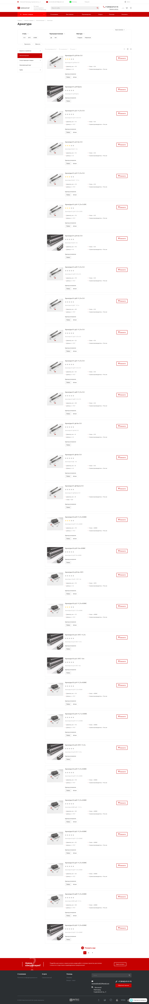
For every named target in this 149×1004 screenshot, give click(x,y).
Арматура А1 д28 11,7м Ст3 (74, 392)
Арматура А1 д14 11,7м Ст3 (74, 173)
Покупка (69, 977)
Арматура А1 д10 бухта (73, 87)
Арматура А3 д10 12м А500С (75, 548)
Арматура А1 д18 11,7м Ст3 (74, 267)
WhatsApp (73, 2)
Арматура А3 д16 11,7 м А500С (76, 714)
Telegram (86, 1)
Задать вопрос (120, 964)
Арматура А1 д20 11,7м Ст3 (74, 298)
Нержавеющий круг (25, 65)
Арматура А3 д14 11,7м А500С (76, 682)
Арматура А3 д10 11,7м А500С (76, 517)
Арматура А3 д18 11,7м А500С (76, 769)
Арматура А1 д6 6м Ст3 (73, 423)
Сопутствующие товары (30, 60)
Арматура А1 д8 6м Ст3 (73, 454)
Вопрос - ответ (71, 980)
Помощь (69, 974)
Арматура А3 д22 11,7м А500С (76, 831)
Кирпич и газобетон (30, 51)
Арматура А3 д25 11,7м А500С (76, 863)
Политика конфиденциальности (27, 977)
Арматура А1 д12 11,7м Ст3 (74, 110)
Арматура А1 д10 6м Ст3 (73, 55)
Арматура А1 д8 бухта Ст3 (74, 486)
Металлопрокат (30, 55)
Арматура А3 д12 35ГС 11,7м (75, 635)
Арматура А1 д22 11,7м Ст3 (74, 329)
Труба (30, 70)
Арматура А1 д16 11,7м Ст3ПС (75, 204)
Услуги (44, 974)
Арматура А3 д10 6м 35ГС (74, 572)
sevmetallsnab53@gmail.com (56, 1)
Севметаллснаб (47, 977)
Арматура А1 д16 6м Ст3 (73, 236)
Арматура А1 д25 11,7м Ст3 (74, 361)
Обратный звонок (123, 985)
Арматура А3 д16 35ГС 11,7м (75, 745)
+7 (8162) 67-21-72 (111, 7)
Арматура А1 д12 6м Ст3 (73, 142)
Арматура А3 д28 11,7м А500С (76, 894)
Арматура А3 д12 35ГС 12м (74, 658)
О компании (21, 974)
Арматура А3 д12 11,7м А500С (76, 603)
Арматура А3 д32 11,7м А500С (76, 925)
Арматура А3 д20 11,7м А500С (76, 800)
